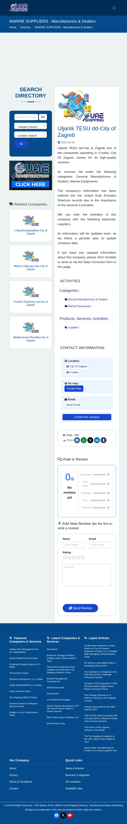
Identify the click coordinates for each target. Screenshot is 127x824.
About (12, 768)
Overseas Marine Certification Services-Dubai (23, 705)
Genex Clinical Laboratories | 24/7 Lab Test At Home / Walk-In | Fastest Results (63, 709)
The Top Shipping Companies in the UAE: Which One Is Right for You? (99, 739)
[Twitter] (90, 440)
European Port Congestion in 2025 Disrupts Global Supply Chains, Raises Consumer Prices (100, 686)
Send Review (80, 608)
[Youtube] (70, 815)
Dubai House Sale (55, 687)
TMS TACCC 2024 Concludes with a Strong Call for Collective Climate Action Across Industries (101, 718)
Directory (25, 27)
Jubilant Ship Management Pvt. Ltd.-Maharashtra (24, 650)
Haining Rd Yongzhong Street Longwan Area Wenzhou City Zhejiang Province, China (61, 670)
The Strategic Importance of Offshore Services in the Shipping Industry (100, 698)
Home (12, 27)
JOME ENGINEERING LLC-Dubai (25, 685)
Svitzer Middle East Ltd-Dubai (23, 658)
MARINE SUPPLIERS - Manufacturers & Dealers (64, 27)
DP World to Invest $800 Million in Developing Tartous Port (100, 664)
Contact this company (87, 417)
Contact (13, 788)
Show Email (73, 404)
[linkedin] (97, 440)
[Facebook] (77, 440)
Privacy (13, 775)
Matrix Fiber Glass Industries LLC (63, 717)
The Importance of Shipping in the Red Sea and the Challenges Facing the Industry (100, 675)
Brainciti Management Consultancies (57, 680)
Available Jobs (74, 788)
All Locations (73, 781)
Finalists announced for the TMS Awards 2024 (99, 708)
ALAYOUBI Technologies (58, 699)
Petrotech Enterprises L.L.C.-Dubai (26, 679)
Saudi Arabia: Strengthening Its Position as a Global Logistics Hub (100, 749)
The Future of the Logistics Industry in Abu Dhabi (97, 728)
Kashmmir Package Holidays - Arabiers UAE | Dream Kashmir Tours (62, 658)
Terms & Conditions (20, 781)
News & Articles (74, 768)
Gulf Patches (53, 693)
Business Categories (77, 775)
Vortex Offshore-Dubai (19, 691)
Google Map (74, 388)
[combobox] (30, 126)
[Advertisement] (63, 57)
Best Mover (52, 649)
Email (92, 539)
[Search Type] (43, 117)
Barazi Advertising (114, 805)
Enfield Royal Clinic (56, 723)
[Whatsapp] (84, 440)
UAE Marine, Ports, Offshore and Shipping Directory (61, 805)
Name (66, 539)
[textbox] (30, 127)
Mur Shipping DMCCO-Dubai (23, 697)
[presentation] (88, 594)
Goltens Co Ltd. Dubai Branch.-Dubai (24, 713)
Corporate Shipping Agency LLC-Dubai (25, 665)
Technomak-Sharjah (18, 673)
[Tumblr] (103, 440)
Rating (67, 552)
